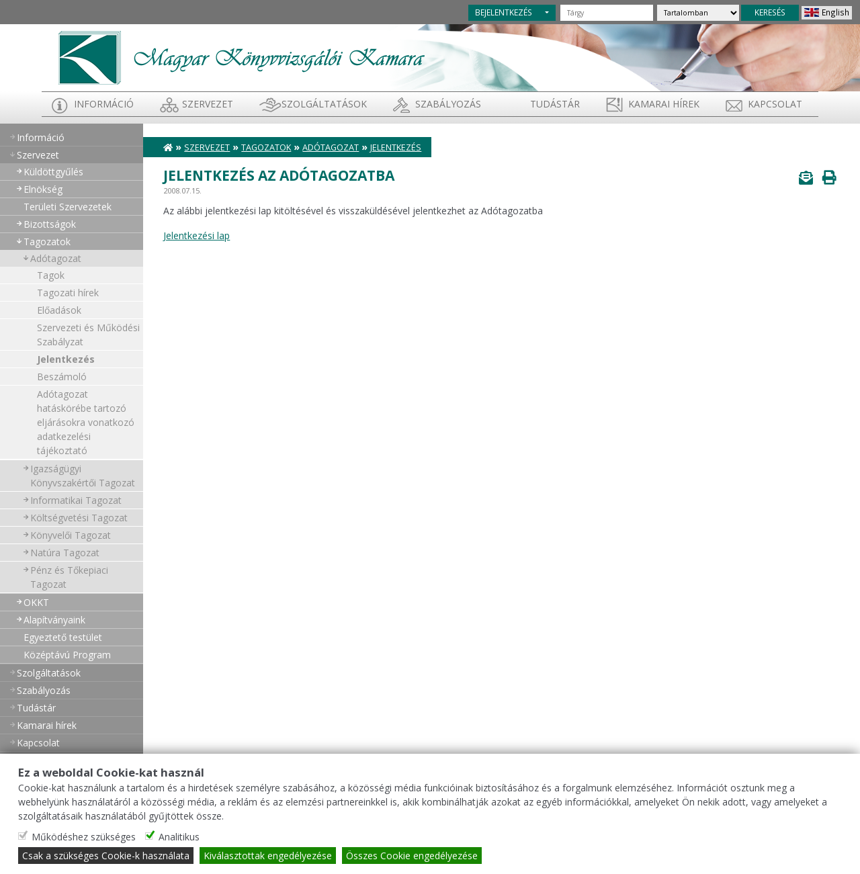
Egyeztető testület (63, 637)
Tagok (50, 275)
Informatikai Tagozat (76, 500)
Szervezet (207, 103)
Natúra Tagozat (64, 552)
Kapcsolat (775, 103)
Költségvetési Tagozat (79, 517)
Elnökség (43, 189)
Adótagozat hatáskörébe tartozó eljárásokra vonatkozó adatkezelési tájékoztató (85, 422)
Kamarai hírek (663, 103)
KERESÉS (770, 12)
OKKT (36, 602)
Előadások (59, 310)
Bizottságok (50, 224)
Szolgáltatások (324, 103)
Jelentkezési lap (196, 235)
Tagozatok (47, 241)
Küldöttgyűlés (53, 171)
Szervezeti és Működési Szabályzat (88, 334)
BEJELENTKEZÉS (503, 12)
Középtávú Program (67, 654)
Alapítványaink (54, 619)
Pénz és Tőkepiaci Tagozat (69, 577)
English (835, 12)
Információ (104, 103)
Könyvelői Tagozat (70, 535)
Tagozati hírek (68, 292)
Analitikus (179, 836)
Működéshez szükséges (84, 836)
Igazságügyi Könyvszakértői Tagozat (82, 475)
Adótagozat (55, 258)
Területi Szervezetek (68, 206)
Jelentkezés (66, 359)
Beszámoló (62, 376)
